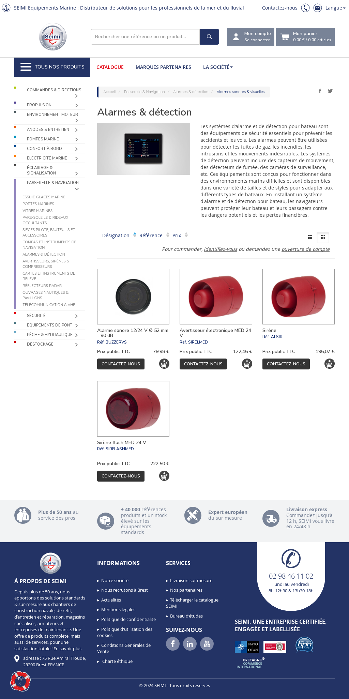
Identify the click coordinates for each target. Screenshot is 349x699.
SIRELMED (198, 342)
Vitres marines (37, 210)
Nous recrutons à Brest (124, 590)
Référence (154, 235)
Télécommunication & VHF (48, 304)
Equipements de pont (49, 325)
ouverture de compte (306, 249)
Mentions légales (118, 609)
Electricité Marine (47, 158)
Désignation (119, 235)
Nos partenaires (186, 590)
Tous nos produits (52, 67)
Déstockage (40, 344)
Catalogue (110, 67)
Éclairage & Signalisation (41, 170)
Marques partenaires (163, 67)
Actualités (111, 600)
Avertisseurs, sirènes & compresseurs (45, 264)
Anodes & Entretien (48, 129)
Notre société (114, 580)
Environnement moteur (52, 114)
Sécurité (36, 315)
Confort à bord (44, 148)
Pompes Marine (43, 139)
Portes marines (38, 203)
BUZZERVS (116, 342)
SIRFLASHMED (120, 449)
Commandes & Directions (54, 90)
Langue (335, 7)
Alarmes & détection (43, 254)
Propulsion (39, 105)
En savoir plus (67, 648)
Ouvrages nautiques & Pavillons (45, 295)
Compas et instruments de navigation (49, 245)
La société (218, 67)
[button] (20, 681)
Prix (180, 235)
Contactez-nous (280, 7)
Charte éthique (117, 661)
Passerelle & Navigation (53, 182)
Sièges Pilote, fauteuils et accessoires (48, 232)
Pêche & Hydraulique (50, 334)
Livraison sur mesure (191, 580)
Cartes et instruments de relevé (48, 276)
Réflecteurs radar (42, 285)
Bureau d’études (186, 616)
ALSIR (277, 336)
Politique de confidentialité (128, 619)
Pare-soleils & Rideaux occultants (45, 220)
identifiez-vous (220, 249)
